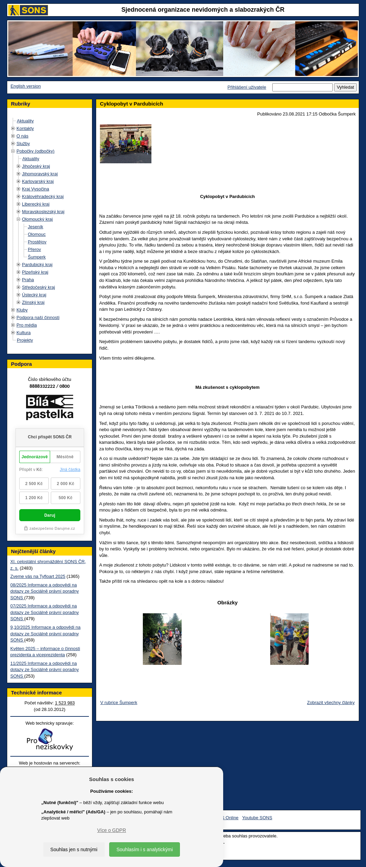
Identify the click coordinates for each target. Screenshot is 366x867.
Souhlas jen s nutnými (74, 849)
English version (26, 86)
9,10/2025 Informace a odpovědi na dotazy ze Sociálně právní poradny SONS (45, 634)
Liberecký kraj (35, 204)
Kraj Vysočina (35, 188)
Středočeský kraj (38, 287)
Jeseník (35, 226)
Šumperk (37, 257)
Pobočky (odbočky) (35, 151)
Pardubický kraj (37, 264)
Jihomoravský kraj (40, 173)
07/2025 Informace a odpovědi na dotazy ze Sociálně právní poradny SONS (44, 612)
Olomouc (37, 234)
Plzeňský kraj (35, 272)
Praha (28, 279)
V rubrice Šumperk (118, 702)
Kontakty (25, 128)
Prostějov (37, 241)
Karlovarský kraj (38, 181)
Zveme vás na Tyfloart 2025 (37, 576)
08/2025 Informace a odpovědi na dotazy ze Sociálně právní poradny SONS (44, 591)
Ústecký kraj (34, 294)
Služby (23, 143)
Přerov (34, 249)
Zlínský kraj (33, 302)
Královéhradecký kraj (43, 196)
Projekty (25, 340)
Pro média (26, 325)
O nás (22, 136)
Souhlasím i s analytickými (144, 849)
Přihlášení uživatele (246, 87)
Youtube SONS (257, 817)
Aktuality (25, 120)
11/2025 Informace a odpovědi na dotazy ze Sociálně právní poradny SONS (44, 670)
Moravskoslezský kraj (43, 211)
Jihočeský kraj (36, 166)
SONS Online (225, 817)
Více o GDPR (111, 830)
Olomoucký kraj (37, 219)
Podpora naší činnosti (37, 317)
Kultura (23, 332)
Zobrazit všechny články (331, 702)
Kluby (22, 309)
